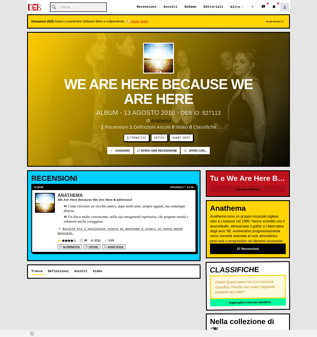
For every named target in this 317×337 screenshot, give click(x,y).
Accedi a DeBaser (248, 189)
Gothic (159, 138)
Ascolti (170, 7)
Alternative (136, 138)
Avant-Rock (181, 138)
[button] (253, 7)
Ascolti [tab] (80, 271)
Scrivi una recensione (157, 150)
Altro (235, 7)
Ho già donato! (275, 21)
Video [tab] (97, 271)
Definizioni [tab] (58, 271)
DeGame (190, 7)
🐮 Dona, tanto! (137, 21)
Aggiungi (120, 150)
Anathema (161, 120)
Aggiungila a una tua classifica (248, 302)
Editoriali (213, 7)
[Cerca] (78, 7)
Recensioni (147, 7)
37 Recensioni (248, 249)
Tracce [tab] (37, 271)
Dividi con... (195, 150)
